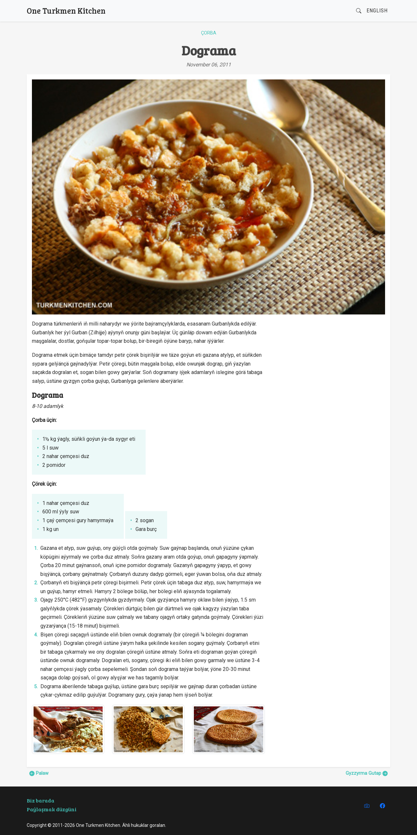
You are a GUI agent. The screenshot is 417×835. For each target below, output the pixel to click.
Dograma (208, 50)
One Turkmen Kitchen (66, 10)
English (377, 10)
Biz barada (40, 800)
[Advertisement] (329, 365)
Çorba (208, 33)
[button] (358, 11)
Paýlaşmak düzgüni (52, 809)
